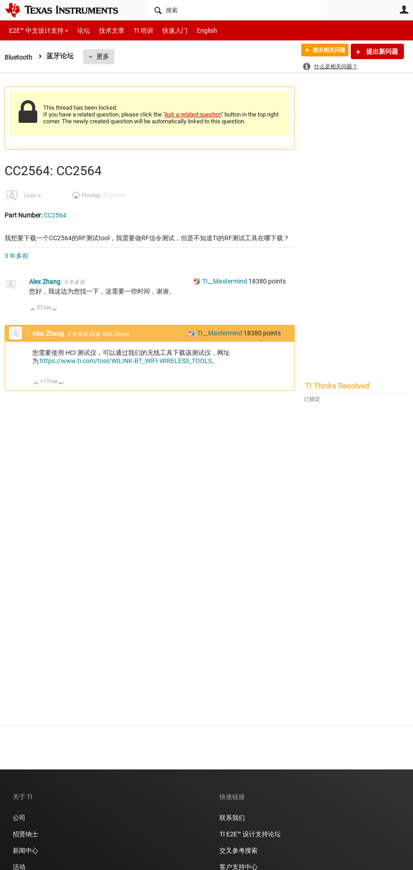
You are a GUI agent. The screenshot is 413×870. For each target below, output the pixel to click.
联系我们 (232, 817)
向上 (33, 310)
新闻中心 (25, 850)
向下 (55, 310)
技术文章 (105, 30)
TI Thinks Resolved (337, 385)
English (196, 30)
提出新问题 (381, 51)
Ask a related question (192, 114)
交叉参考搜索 (238, 850)
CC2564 (55, 215)
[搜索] (238, 10)
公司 (19, 817)
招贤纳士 (25, 834)
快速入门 (166, 30)
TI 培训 (135, 30)
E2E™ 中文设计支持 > (36, 30)
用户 (403, 9)
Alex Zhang (45, 281)
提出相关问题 (323, 51)
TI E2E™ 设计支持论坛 (250, 834)
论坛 (79, 30)
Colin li (32, 195)
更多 (104, 56)
